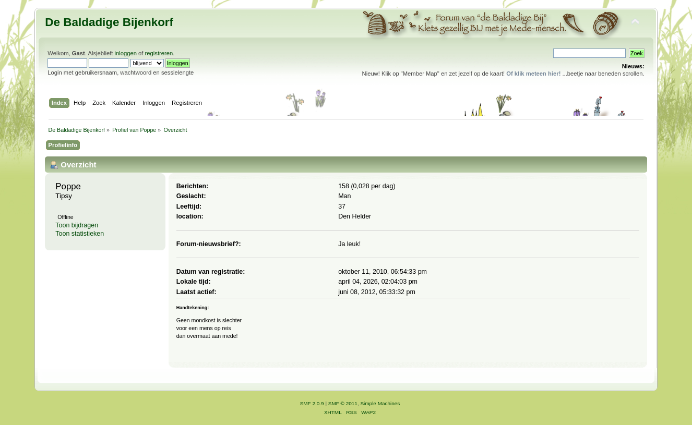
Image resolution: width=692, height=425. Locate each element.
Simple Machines (380, 403)
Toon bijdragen (76, 225)
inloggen (126, 53)
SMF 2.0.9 (312, 403)
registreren (159, 53)
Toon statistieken (79, 233)
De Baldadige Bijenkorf (109, 22)
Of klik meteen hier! (533, 73)
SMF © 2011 (342, 403)
